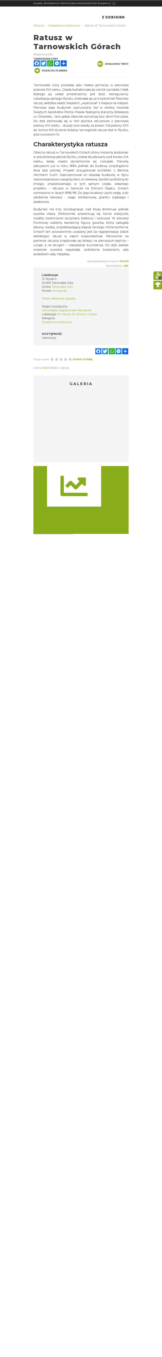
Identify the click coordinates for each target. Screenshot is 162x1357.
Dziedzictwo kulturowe (57, 322)
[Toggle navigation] (114, 3)
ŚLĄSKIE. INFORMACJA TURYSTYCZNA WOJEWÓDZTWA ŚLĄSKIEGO (72, 3)
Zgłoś (124, 261)
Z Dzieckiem (113, 17)
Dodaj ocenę (82, 359)
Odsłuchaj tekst (113, 64)
